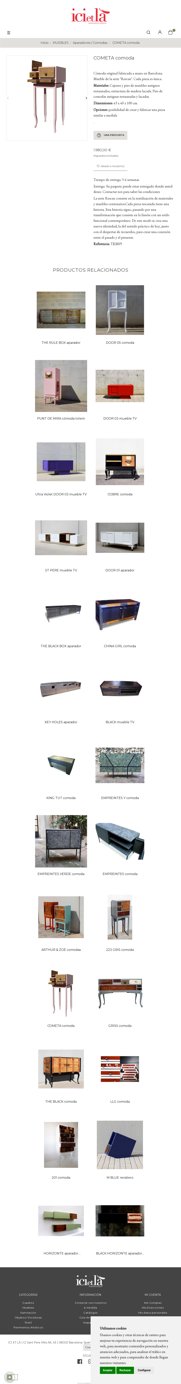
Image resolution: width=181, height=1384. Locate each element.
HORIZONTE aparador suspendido (61, 1254)
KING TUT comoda (60, 798)
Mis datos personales (152, 1312)
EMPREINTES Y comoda (120, 798)
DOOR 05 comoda (120, 343)
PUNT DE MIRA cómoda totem (61, 418)
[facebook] (79, 1362)
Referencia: (102, 244)
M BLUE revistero (120, 1177)
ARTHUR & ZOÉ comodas (61, 950)
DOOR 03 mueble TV (120, 418)
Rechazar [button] (125, 1370)
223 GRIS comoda (120, 950)
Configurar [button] (144, 1370)
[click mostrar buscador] (148, 33)
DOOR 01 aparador (120, 570)
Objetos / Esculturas (28, 1317)
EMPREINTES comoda (120, 874)
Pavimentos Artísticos (28, 1327)
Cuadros (28, 1302)
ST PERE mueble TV (61, 570)
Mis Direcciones (153, 1307)
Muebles (28, 1307)
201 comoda (61, 1177)
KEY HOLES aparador (61, 722)
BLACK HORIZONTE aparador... (120, 1253)
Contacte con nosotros (90, 1302)
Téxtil (28, 1322)
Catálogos (90, 1312)
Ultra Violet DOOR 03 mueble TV (61, 494)
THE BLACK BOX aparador (61, 646)
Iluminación (28, 1312)
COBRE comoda (120, 494)
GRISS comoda (119, 1026)
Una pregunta (110, 135)
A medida (90, 1307)
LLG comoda (120, 1101)
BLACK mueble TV (120, 722)
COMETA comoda (61, 1026)
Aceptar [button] (108, 1370)
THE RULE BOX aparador (61, 343)
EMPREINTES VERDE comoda (61, 874)
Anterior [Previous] (8, 98)
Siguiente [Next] (86, 98)
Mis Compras (152, 1302)
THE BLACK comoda (61, 1101)
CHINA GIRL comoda (120, 646)
